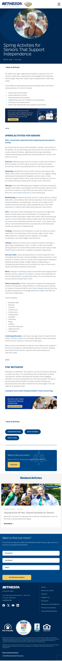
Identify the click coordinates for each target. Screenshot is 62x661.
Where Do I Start (47, 591)
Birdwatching (21, 198)
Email (7, 568)
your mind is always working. (39, 289)
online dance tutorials (21, 193)
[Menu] (59, 4)
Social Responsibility (49, 611)
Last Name (9, 561)
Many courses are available (15, 346)
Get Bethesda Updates (17, 578)
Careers (44, 594)
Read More (9, 524)
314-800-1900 (7, 600)
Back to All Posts (12, 68)
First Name (9, 553)
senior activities (32, 432)
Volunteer (44, 601)
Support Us (45, 598)
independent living (14, 432)
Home (43, 587)
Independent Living (51, 487)
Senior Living (12, 438)
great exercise (26, 162)
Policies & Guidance (48, 608)
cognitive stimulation (26, 274)
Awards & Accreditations (50, 605)
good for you (45, 74)
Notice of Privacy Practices (10, 653)
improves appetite (31, 236)
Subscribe (13, 465)
